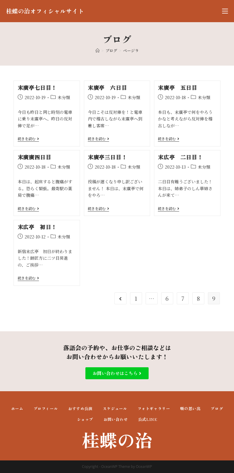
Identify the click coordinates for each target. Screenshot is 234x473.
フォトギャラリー (154, 408)
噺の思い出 (190, 408)
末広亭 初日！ (37, 227)
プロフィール (46, 408)
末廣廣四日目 (34, 157)
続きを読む (28, 139)
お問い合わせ (115, 419)
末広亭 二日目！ (180, 157)
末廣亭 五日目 (177, 87)
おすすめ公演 (80, 408)
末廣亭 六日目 (107, 87)
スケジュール (115, 408)
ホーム (17, 408)
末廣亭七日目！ (37, 87)
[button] (117, 373)
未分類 (64, 97)
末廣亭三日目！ (107, 157)
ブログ (217, 408)
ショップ (85, 419)
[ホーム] (97, 50)
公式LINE (147, 419)
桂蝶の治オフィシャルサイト (45, 11)
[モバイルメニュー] (225, 11)
